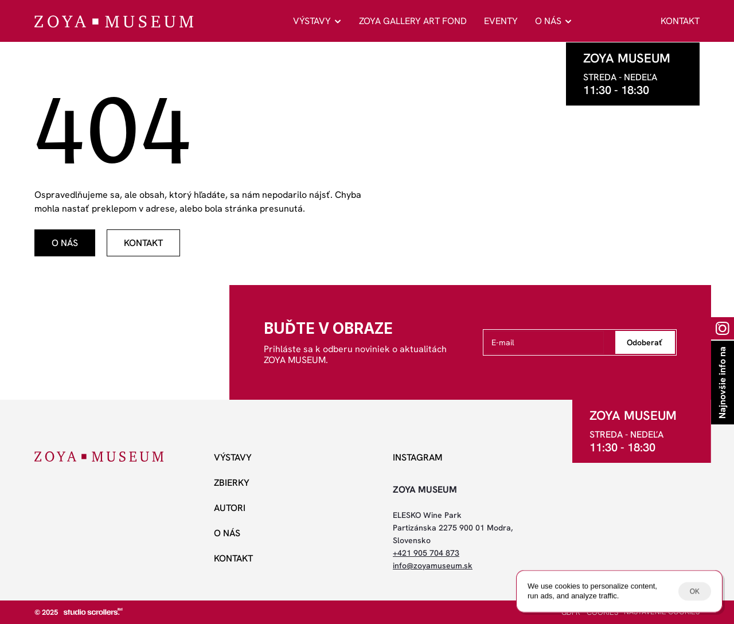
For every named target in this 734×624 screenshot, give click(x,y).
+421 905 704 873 (426, 553)
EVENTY (501, 21)
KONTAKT (680, 21)
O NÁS (548, 21)
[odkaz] (64, 242)
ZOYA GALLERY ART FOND (413, 21)
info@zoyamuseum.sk (433, 565)
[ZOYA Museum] (113, 21)
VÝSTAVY (312, 21)
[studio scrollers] (93, 611)
